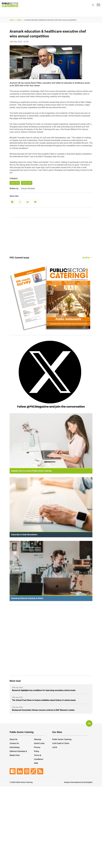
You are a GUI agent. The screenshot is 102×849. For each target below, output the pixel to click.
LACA (54, 747)
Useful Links (39, 743)
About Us (13, 739)
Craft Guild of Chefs (60, 743)
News (19, 20)
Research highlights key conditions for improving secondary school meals (43, 690)
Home (12, 20)
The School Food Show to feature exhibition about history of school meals (44, 700)
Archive (86, 257)
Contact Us (14, 743)
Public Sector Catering (61, 739)
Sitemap (37, 739)
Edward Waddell (28, 188)
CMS (36, 763)
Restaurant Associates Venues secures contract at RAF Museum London (43, 710)
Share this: (14, 196)
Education (15, 183)
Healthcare (26, 183)
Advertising (14, 747)
